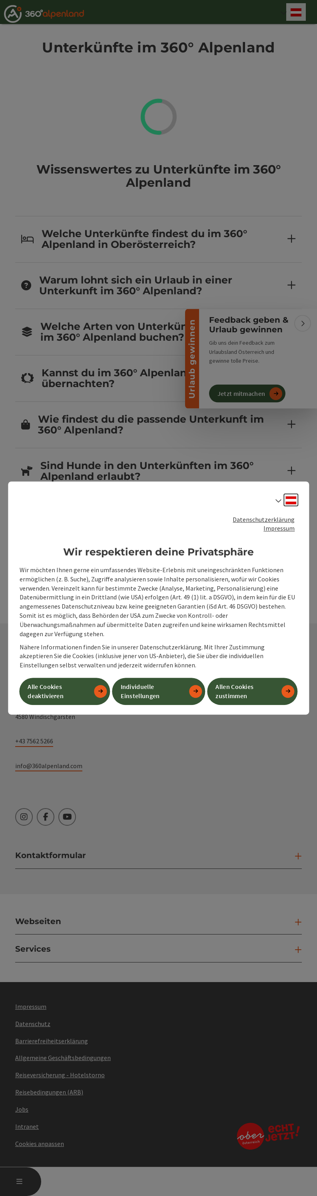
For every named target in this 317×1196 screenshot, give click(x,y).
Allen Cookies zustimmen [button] (234, 691)
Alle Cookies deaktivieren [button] (46, 691)
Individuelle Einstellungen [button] (140, 691)
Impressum (279, 528)
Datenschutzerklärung (264, 519)
